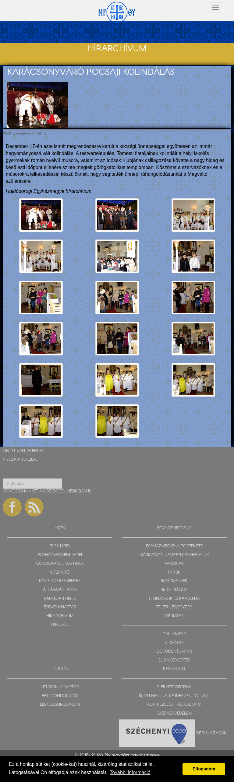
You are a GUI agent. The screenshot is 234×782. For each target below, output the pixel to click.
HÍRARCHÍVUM (59, 616)
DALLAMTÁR (174, 634)
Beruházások (211, 733)
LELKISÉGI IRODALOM (60, 705)
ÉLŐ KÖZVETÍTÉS (174, 660)
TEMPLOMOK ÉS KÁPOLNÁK (174, 599)
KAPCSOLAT (174, 669)
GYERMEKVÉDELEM (174, 713)
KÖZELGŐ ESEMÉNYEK (60, 581)
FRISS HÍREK (60, 546)
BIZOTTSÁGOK (174, 590)
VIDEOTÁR (174, 643)
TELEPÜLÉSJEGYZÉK (174, 607)
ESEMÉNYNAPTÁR (60, 607)
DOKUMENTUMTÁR (174, 651)
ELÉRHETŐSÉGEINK (174, 687)
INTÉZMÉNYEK (174, 581)
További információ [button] (130, 772)
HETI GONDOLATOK (60, 696)
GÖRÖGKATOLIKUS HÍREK (60, 564)
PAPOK (174, 572)
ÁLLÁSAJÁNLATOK (60, 590)
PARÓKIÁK (174, 564)
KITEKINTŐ (60, 572)
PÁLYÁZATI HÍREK (60, 599)
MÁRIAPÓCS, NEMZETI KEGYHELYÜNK (174, 555)
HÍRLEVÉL (60, 625)
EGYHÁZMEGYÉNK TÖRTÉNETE (174, 546)
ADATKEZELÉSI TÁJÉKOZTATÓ (174, 705)
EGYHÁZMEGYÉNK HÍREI (60, 555)
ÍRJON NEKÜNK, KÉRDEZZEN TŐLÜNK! (174, 696)
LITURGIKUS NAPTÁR (60, 687)
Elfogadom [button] (204, 768)
